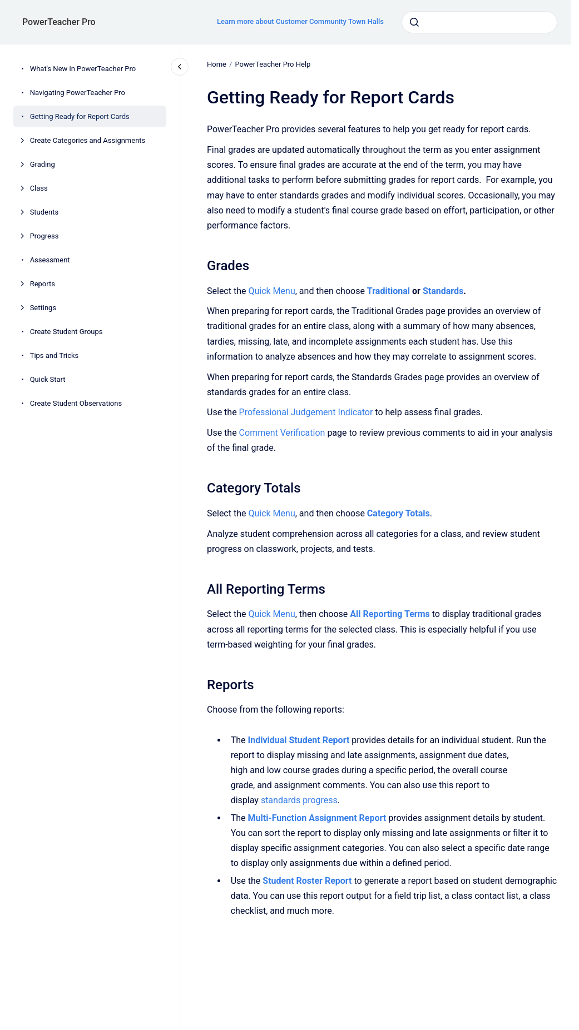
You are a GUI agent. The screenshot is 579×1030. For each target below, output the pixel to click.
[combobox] (479, 22)
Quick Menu (271, 291)
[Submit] (414, 22)
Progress (44, 236)
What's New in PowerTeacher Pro (83, 68)
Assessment (50, 260)
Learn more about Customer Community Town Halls (300, 21)
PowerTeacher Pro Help (272, 64)
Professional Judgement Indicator (306, 412)
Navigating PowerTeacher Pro (77, 92)
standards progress (299, 800)
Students (44, 212)
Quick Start (48, 379)
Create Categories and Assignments (88, 140)
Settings (43, 307)
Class (39, 188)
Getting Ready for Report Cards (80, 116)
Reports (42, 284)
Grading (42, 164)
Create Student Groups (66, 331)
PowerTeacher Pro (59, 22)
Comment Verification (282, 432)
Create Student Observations (76, 403)
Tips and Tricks (54, 355)
